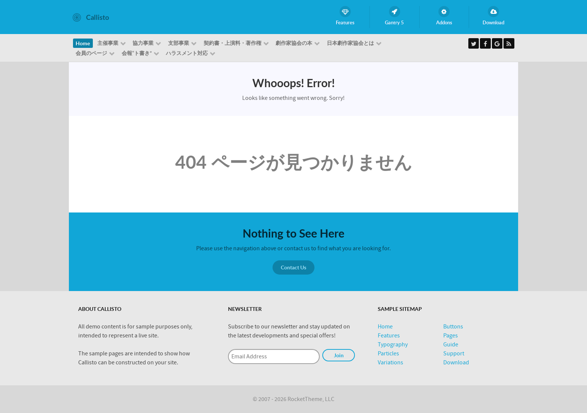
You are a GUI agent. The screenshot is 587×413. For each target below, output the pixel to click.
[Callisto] (91, 16)
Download (456, 362)
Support (453, 353)
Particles (388, 353)
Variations (390, 362)
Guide (450, 344)
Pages (450, 335)
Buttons (453, 326)
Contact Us (293, 267)
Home (385, 326)
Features (389, 335)
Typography (393, 344)
